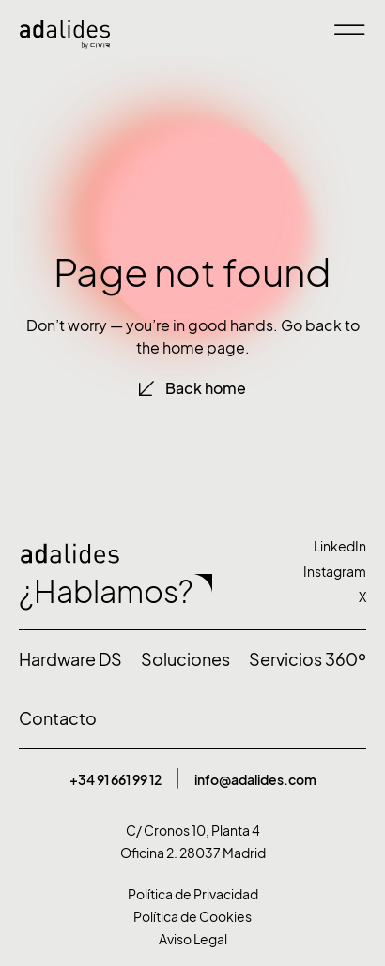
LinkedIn (340, 546)
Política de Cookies (192, 917)
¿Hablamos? (106, 592)
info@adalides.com (255, 780)
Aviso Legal (193, 939)
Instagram (334, 572)
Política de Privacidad (193, 894)
